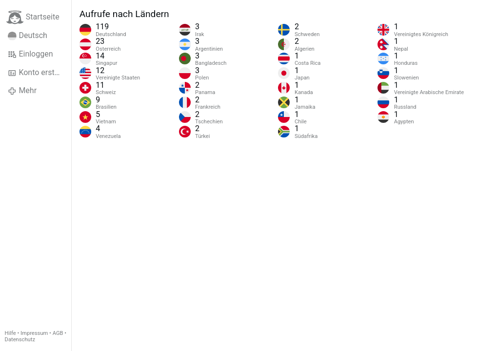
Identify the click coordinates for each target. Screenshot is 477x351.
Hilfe (10, 333)
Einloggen (30, 54)
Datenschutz (20, 339)
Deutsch (27, 35)
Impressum (34, 333)
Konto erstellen (39, 73)
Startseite (33, 17)
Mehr (22, 91)
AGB (58, 333)
